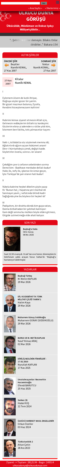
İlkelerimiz (52, 8)
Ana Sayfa (35, 8)
